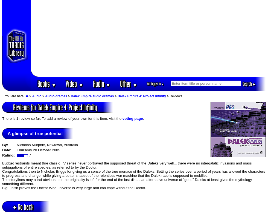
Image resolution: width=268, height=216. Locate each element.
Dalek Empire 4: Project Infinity (142, 96)
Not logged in (155, 83)
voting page (133, 118)
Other (129, 84)
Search (249, 84)
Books (46, 84)
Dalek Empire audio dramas (92, 96)
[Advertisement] (148, 38)
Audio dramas (56, 96)
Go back (23, 207)
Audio (102, 84)
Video (74, 84)
